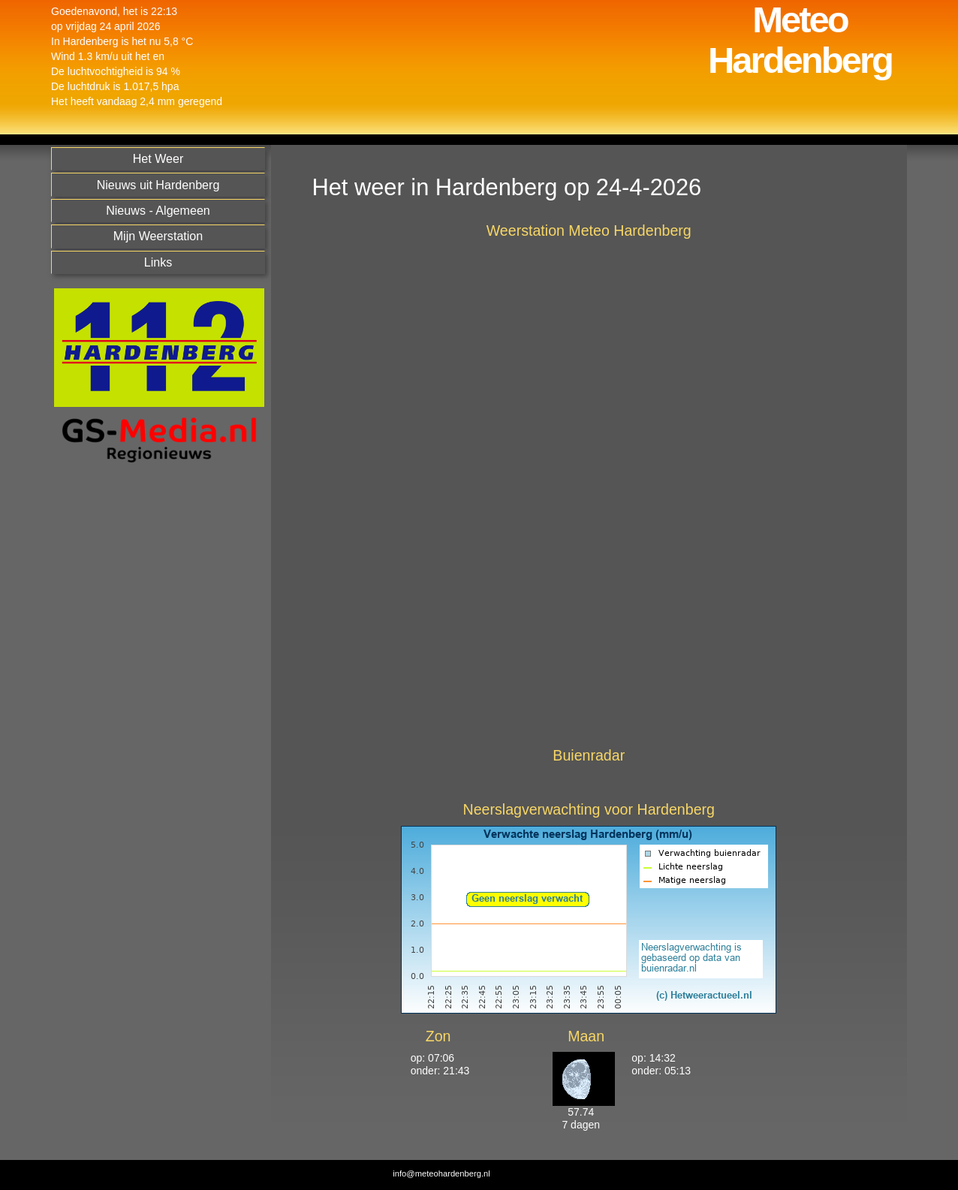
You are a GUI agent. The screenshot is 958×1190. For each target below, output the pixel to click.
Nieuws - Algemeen (158, 210)
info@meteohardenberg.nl (441, 1173)
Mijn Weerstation (158, 236)
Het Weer (158, 158)
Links (158, 262)
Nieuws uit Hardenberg (158, 184)
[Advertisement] (155, 713)
